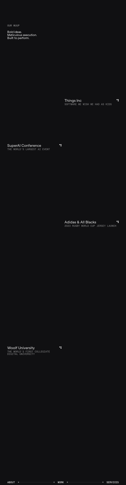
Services (113, 482)
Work (61, 482)
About (11, 482)
